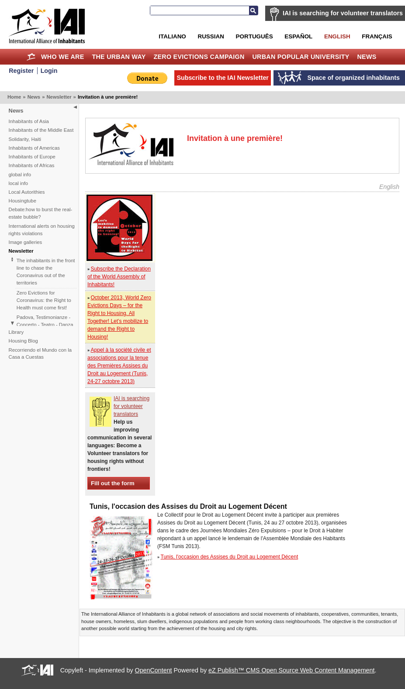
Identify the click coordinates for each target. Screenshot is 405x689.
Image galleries (25, 242)
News (367, 56)
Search (253, 10)
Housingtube (22, 200)
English (337, 36)
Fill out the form (113, 483)
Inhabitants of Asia (29, 121)
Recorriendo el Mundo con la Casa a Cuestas (40, 353)
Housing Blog (23, 340)
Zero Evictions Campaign (198, 56)
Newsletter (58, 96)
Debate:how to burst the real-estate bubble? (41, 213)
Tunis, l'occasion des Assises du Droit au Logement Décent (229, 557)
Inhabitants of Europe (32, 156)
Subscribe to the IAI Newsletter (223, 77)
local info (18, 183)
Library (16, 332)
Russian (210, 36)
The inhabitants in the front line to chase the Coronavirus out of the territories (46, 271)
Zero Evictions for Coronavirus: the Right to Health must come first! (44, 300)
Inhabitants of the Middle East (41, 130)
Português (254, 36)
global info (20, 174)
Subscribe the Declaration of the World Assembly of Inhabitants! (119, 277)
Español (298, 36)
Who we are (62, 56)
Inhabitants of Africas (32, 165)
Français (377, 36)
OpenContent (153, 670)
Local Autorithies (27, 192)
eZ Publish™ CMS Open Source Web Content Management (291, 670)
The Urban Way (118, 56)
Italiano (172, 36)
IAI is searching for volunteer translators (343, 13)
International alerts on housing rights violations (42, 229)
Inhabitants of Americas (34, 148)
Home (30, 57)
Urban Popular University (300, 56)
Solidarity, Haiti (25, 139)
